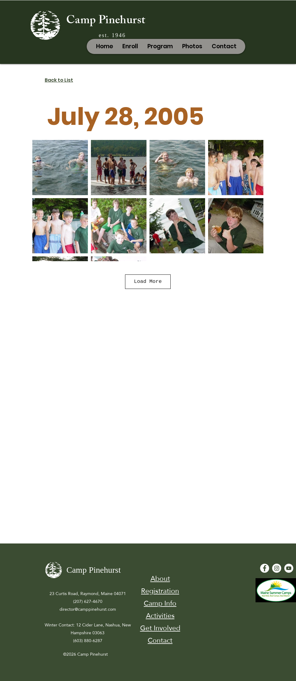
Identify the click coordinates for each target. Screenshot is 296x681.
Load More (148, 281)
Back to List (59, 80)
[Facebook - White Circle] (264, 568)
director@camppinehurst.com (88, 609)
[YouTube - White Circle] (288, 568)
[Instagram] (276, 568)
